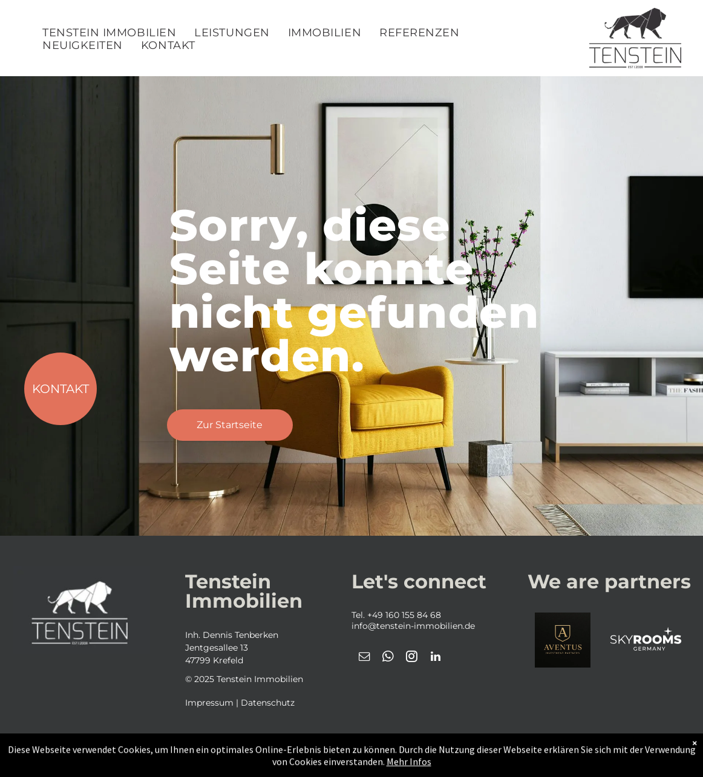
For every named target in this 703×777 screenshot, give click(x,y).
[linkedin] (435, 658)
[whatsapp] (388, 658)
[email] (364, 658)
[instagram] (412, 658)
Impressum (209, 702)
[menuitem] (109, 33)
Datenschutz (268, 702)
